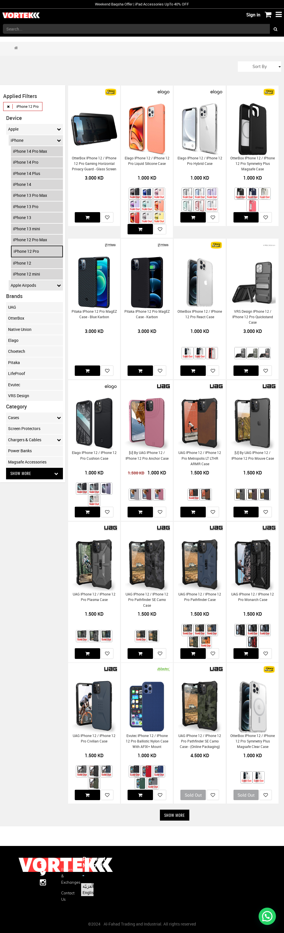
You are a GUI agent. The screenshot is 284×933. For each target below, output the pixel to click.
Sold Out (193, 795)
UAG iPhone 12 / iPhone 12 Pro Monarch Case (252, 597)
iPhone (36, 140)
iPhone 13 (22, 217)
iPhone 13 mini (26, 228)
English (89, 892)
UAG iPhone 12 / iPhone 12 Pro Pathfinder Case (199, 597)
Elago (13, 340)
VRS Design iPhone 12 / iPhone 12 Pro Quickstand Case (252, 317)
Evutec (14, 384)
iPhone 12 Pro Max (30, 239)
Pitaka (14, 362)
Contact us (67, 896)
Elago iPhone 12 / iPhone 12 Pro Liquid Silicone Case (147, 161)
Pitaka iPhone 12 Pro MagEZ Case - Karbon (147, 314)
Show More (34, 473)
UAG (12, 307)
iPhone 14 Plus (26, 173)
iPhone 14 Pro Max (30, 151)
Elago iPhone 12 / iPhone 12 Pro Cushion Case (94, 455)
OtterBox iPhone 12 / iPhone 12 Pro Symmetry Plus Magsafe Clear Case (252, 741)
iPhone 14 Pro (25, 162)
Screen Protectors (24, 428)
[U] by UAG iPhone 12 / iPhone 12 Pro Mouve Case (252, 455)
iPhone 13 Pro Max (30, 195)
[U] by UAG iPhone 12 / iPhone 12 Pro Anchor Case (147, 455)
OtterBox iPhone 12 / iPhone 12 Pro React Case (200, 314)
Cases (34, 417)
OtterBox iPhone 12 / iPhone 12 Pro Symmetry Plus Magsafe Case (252, 164)
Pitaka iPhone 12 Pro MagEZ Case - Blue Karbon (94, 314)
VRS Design (18, 395)
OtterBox (16, 318)
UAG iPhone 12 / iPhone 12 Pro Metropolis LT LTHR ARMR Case (199, 458)
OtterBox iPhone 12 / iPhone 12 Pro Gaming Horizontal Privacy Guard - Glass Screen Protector (94, 166)
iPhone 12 (22, 263)
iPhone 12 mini (26, 274)
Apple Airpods (36, 285)
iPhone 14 (22, 184)
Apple (34, 129)
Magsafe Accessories (27, 462)
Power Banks (20, 450)
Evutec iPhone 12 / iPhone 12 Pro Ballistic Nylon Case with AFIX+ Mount (147, 741)
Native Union (19, 329)
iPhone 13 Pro (25, 206)
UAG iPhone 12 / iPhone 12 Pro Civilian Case (94, 738)
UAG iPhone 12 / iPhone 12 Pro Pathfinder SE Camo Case (147, 600)
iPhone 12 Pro (26, 251)
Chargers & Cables (34, 440)
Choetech (16, 351)
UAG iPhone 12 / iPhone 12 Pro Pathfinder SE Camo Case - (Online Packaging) (199, 741)
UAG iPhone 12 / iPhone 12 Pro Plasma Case (94, 597)
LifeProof (16, 373)
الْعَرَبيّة (88, 886)
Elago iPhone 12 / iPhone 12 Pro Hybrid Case (200, 161)
